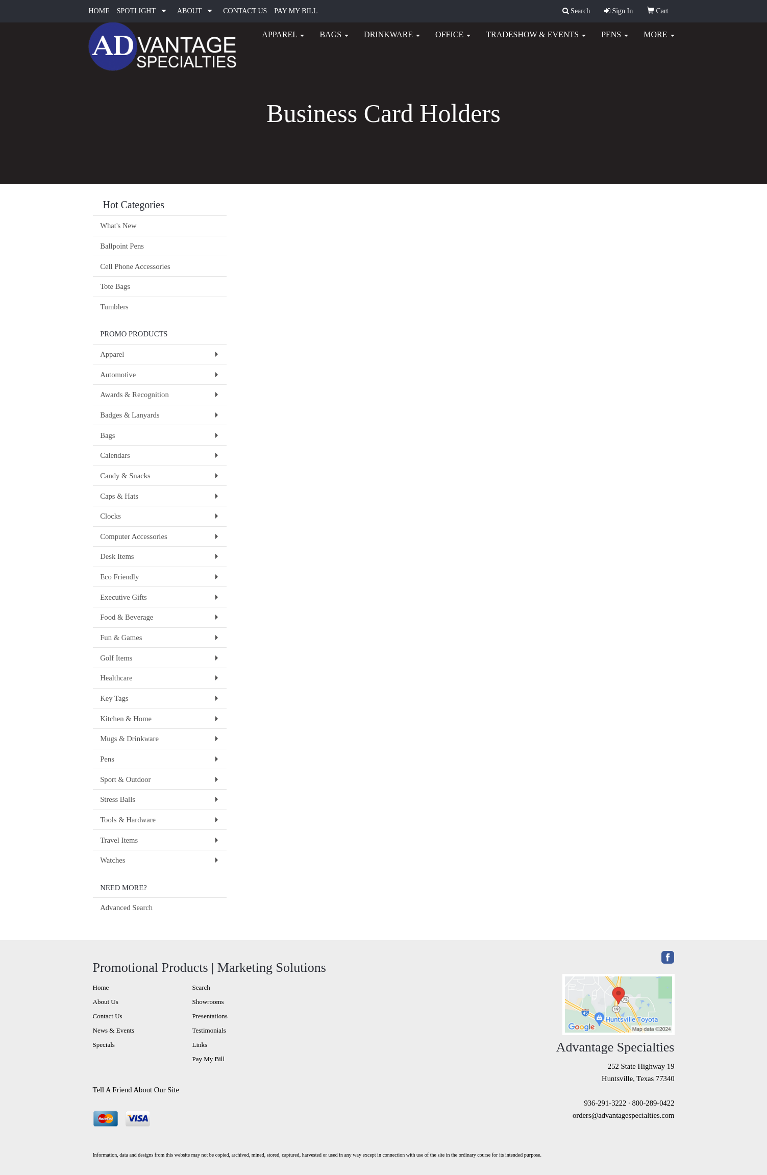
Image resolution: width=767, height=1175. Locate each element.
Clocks (110, 516)
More (659, 40)
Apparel (283, 40)
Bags (334, 40)
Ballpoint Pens (122, 246)
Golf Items (116, 658)
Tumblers (114, 307)
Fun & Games (121, 637)
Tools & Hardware (128, 820)
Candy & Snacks (125, 476)
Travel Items (119, 840)
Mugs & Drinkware (129, 739)
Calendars (115, 455)
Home (101, 987)
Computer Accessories (133, 536)
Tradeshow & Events (536, 40)
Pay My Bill (208, 1059)
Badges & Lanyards (129, 415)
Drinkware (392, 40)
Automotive (118, 375)
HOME (99, 11)
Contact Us (107, 1016)
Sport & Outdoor (125, 779)
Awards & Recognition (134, 394)
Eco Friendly (119, 577)
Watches (112, 860)
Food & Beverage (126, 617)
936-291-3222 (605, 1103)
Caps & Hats (119, 496)
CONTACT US (245, 11)
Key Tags (114, 698)
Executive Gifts (123, 597)
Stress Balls (117, 799)
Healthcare (116, 678)
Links (200, 1044)
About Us (105, 1002)
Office (453, 40)
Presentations (210, 1016)
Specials (104, 1044)
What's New (118, 226)
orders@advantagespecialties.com (623, 1115)
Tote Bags (115, 286)
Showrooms (208, 1002)
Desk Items (117, 556)
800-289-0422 (653, 1103)
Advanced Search (126, 907)
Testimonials (209, 1030)
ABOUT (189, 11)
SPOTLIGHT (136, 11)
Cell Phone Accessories (135, 266)
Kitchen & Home (126, 719)
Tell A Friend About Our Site (136, 1090)
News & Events (114, 1030)
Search (201, 987)
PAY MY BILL (295, 11)
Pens (614, 40)
